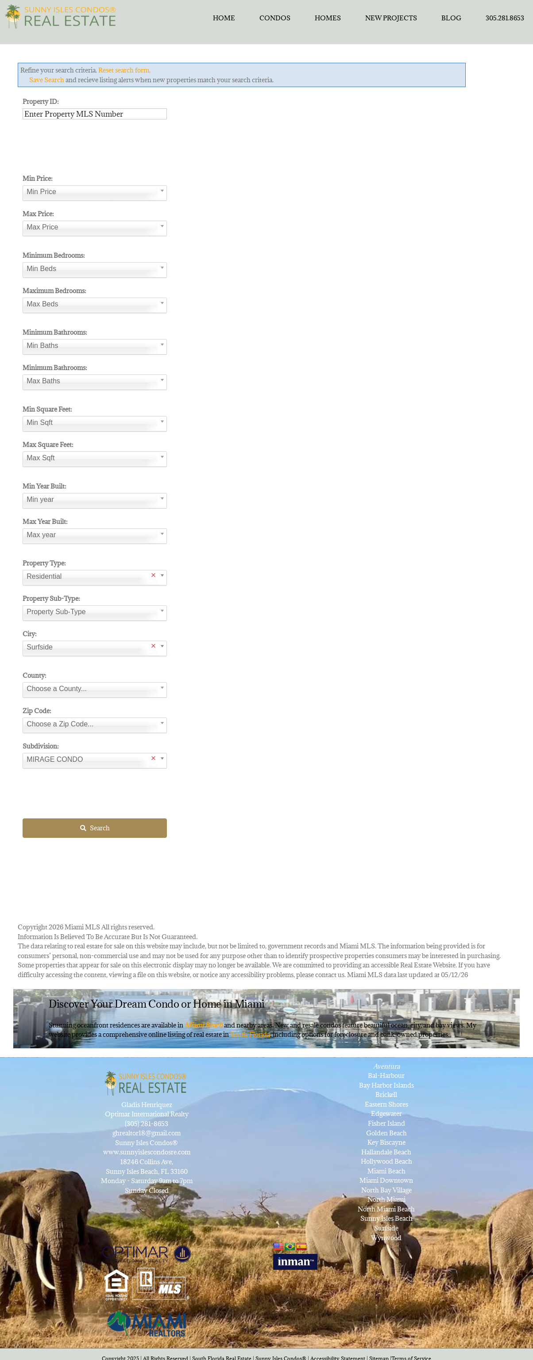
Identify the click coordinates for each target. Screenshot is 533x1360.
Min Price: (38, 178)
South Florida (250, 1034)
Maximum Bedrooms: (54, 291)
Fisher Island (386, 1123)
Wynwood (386, 1238)
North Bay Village (386, 1190)
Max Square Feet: (48, 444)
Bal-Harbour (386, 1075)
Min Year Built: (44, 486)
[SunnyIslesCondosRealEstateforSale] (62, 15)
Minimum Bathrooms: (55, 332)
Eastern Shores (386, 1104)
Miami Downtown (386, 1180)
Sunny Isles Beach (386, 1218)
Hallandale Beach (386, 1152)
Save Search (46, 80)
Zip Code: (37, 711)
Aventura (386, 1066)
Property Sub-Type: (51, 598)
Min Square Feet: (47, 409)
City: (30, 634)
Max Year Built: (45, 521)
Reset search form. (124, 70)
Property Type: (44, 563)
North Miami (386, 1199)
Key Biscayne (386, 1142)
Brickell (386, 1094)
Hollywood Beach (386, 1161)
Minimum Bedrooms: (54, 255)
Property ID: (41, 101)
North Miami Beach (386, 1209)
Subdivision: (41, 746)
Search (95, 828)
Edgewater (386, 1113)
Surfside (386, 1228)
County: (34, 675)
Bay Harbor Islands (386, 1085)
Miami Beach (386, 1171)
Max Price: (38, 214)
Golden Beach (386, 1133)
